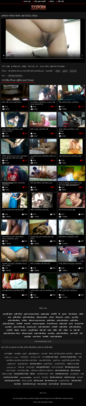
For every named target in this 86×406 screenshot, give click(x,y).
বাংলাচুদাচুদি (24, 357)
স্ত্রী (59, 314)
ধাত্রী (60, 330)
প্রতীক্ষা (65, 330)
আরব (9, 317)
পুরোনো (65, 71)
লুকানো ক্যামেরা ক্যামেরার (31, 314)
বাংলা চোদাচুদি (10, 370)
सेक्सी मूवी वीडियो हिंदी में (42, 367)
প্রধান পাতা (43, 393)
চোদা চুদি (79, 377)
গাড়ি (81, 333)
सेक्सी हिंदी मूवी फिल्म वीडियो (12, 381)
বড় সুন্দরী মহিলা (7, 314)
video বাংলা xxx (73, 364)
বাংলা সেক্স (27, 1)
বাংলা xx (44, 354)
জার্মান (49, 330)
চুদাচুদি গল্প (56, 360)
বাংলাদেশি (27, 324)
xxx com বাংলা (34, 354)
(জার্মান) (67, 317)
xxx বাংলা (78, 354)
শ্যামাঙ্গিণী (54, 314)
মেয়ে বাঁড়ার (75, 317)
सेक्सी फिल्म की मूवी (69, 377)
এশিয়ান (51, 1)
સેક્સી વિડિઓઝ (22, 364)
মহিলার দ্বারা (59, 317)
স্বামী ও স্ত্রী (61, 1)
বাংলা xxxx (8, 354)
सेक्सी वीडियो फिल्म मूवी (29, 384)
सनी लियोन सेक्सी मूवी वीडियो (68, 357)
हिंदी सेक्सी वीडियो (76, 381)
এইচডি (81, 314)
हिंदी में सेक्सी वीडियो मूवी (62, 370)
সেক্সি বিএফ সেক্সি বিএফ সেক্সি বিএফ (42, 370)
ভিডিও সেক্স (43, 308)
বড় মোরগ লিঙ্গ (79, 324)
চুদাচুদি (24, 354)
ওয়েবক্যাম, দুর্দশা (31, 327)
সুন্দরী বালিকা (18, 314)
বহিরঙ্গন (16, 330)
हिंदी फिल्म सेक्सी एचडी (56, 377)
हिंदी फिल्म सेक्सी (38, 381)
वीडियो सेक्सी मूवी (75, 370)
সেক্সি (79, 357)
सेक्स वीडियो (17, 384)
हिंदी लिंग (32, 374)
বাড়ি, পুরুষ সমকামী (39, 1)
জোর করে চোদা (35, 357)
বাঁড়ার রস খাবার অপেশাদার (37, 320)
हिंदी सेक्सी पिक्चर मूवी (51, 381)
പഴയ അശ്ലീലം (25, 377)
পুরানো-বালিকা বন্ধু (19, 327)
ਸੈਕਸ (51, 374)
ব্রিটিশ (55, 330)
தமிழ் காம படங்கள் (11, 357)
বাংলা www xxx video (50, 357)
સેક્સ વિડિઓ (74, 374)
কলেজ (71, 324)
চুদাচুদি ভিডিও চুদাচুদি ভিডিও (71, 360)
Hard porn (45, 314)
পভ (71, 330)
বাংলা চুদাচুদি (30, 367)
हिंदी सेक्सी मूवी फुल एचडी (72, 367)
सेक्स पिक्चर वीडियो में (36, 364)
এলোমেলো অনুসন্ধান (38, 324)
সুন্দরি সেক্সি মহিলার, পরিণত (11, 333)
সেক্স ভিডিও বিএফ (42, 374)
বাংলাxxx (17, 354)
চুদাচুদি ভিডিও (48, 364)
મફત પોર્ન (36, 377)
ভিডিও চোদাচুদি (7, 374)
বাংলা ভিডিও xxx (23, 370)
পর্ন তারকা (45, 377)
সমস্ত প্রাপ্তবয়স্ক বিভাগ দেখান (43, 341)
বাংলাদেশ (23, 330)
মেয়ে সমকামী (74, 333)
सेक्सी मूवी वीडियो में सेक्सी (21, 374)
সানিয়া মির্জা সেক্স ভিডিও (15, 76)
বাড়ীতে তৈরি (63, 324)
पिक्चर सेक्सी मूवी (42, 384)
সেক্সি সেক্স (21, 367)
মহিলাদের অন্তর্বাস (42, 317)
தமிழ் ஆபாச (11, 367)
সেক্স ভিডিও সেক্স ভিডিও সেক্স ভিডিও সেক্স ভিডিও (21, 360)
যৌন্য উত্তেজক (73, 314)
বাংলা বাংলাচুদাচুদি (57, 367)
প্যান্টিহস (24, 320)
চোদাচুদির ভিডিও (59, 364)
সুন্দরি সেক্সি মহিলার (62, 320)
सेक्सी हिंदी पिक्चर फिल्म (61, 374)
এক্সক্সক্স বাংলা (11, 364)
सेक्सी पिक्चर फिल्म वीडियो (10, 377)
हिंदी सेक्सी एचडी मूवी (66, 384)
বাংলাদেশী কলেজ (52, 324)
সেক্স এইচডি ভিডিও (45, 360)
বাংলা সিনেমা (37, 337)
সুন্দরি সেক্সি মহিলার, (29, 317)
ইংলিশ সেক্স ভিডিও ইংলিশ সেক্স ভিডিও (61, 354)
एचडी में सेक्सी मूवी (54, 384)
